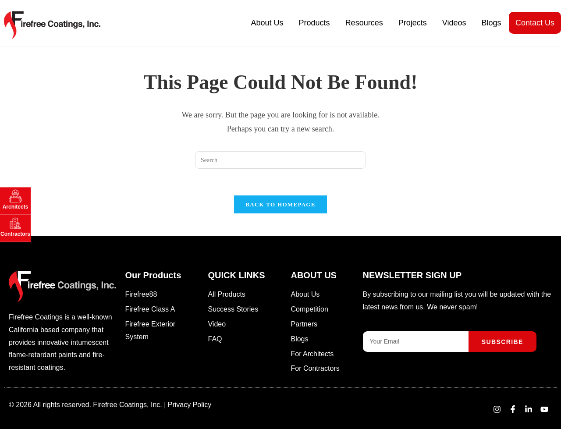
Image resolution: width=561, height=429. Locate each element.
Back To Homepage (280, 204)
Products (314, 22)
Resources (364, 22)
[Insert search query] (280, 160)
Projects (412, 22)
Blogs (491, 22)
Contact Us (534, 22)
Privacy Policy (190, 404)
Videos (454, 22)
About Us (267, 22)
